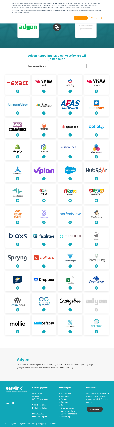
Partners (64, 399)
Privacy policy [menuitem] (42, 424)
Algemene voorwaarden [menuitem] (27, 424)
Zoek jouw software (36, 66)
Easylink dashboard (69, 414)
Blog (63, 405)
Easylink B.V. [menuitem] (14, 424)
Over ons (64, 402)
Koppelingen (66, 393)
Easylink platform (68, 411)
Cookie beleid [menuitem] (53, 424)
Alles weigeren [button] (95, 18)
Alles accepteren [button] (81, 18)
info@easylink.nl (40, 408)
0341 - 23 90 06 (40, 405)
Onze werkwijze (67, 408)
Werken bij (65, 416)
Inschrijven (94, 409)
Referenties (65, 396)
